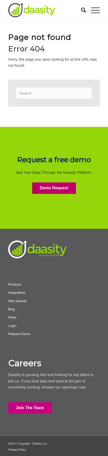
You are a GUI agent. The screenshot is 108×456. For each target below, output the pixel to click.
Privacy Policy (17, 449)
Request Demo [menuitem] (19, 334)
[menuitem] (81, 10)
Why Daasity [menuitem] (17, 301)
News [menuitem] (12, 317)
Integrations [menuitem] (16, 292)
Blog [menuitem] (11, 309)
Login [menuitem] (12, 326)
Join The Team (30, 408)
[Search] (54, 93)
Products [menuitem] (14, 284)
